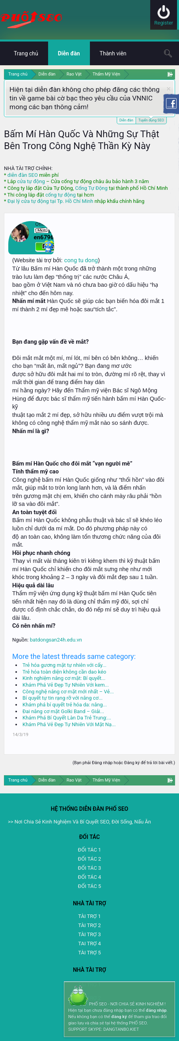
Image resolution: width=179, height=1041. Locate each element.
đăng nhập (156, 1010)
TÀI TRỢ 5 (89, 953)
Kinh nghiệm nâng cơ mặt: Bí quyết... (63, 678)
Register (163, 23)
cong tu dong (81, 260)
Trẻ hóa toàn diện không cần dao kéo (64, 672)
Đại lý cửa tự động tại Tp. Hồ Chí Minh (50, 201)
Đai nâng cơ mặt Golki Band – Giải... (63, 711)
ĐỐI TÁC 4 (89, 877)
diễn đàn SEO (22, 175)
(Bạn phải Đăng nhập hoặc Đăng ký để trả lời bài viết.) (124, 762)
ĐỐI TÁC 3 (89, 868)
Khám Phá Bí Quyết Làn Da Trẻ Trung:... (66, 718)
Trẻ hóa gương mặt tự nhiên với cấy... (64, 665)
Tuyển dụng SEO (151, 119)
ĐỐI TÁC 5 (89, 886)
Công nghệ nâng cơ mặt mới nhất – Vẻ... (68, 692)
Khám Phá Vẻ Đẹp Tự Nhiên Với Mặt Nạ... (69, 724)
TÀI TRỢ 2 (89, 925)
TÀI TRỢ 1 (89, 916)
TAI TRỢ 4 (89, 943)
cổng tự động (60, 195)
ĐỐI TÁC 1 (89, 850)
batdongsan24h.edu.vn (56, 640)
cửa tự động (31, 181)
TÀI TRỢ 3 (89, 934)
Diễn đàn (126, 120)
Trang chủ (26, 53)
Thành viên (113, 53)
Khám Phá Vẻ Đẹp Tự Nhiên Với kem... (65, 685)
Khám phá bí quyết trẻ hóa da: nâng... (64, 705)
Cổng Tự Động (91, 188)
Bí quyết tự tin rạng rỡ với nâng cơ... (62, 698)
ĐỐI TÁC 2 (89, 859)
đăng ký (119, 1016)
